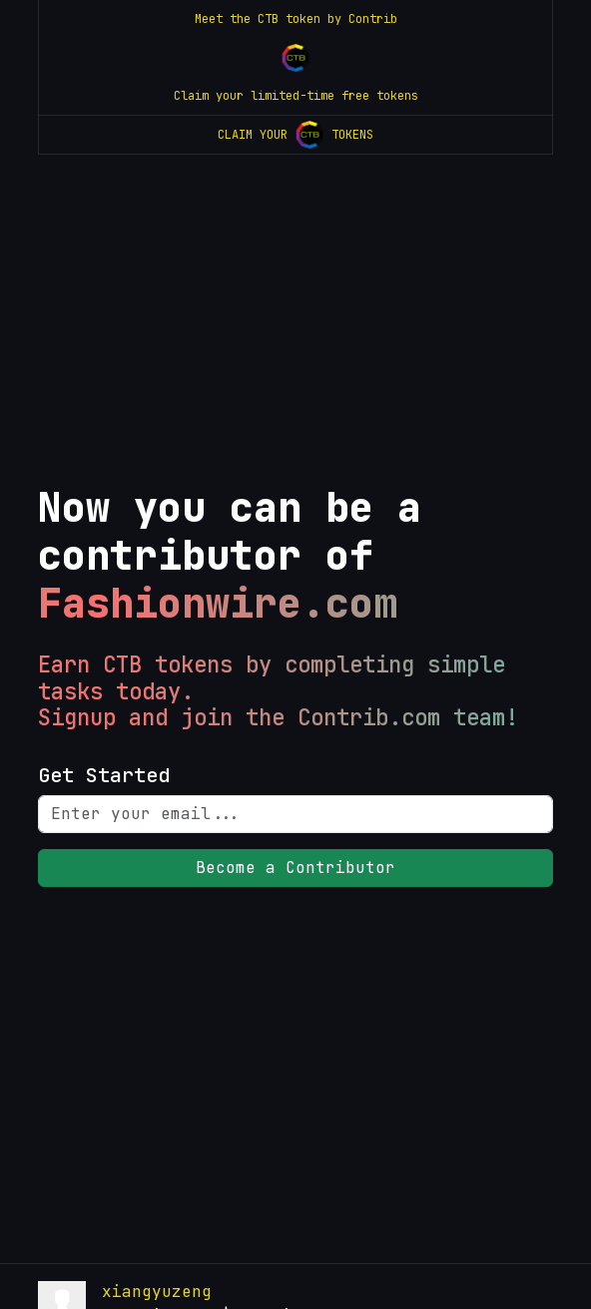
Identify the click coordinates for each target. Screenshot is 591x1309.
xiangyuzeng (157, 1291)
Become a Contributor (295, 867)
